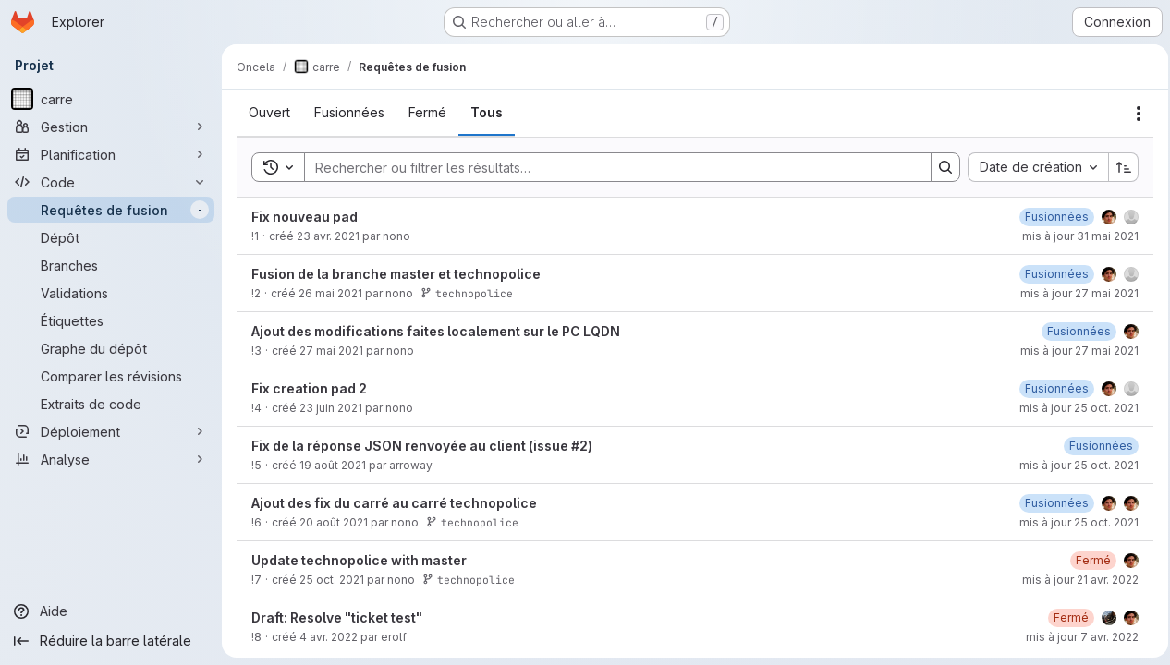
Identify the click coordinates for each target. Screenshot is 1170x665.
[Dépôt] (110, 237)
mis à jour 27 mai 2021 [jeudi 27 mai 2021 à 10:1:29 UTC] (1074, 387)
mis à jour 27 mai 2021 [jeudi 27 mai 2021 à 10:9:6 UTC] (1074, 330)
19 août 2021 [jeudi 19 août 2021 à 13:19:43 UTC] (332, 502)
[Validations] (110, 293)
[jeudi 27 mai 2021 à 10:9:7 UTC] (1051, 310)
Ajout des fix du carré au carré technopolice (394, 540)
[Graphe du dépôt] (110, 348)
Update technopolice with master (359, 597)
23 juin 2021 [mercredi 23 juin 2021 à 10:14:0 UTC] (330, 445)
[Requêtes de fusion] (110, 210)
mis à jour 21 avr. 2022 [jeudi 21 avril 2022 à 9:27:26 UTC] (1075, 616)
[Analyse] (110, 459)
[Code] (110, 182)
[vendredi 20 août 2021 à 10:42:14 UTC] (1095, 482)
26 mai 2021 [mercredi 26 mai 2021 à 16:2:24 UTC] (330, 330)
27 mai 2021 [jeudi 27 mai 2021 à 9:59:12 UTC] (331, 387)
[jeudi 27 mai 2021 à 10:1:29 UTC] (1073, 368)
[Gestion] (110, 126)
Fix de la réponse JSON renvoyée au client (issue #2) (421, 482)
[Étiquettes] (110, 320)
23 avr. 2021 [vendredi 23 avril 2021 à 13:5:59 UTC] (328, 273)
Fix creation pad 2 (309, 425)
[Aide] (110, 611)
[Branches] (110, 265)
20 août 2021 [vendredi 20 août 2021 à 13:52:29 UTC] (333, 559)
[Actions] (1133, 112)
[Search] (605, 204)
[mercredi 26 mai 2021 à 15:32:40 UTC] (1051, 253)
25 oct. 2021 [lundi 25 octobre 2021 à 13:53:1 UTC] (331, 616)
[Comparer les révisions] (110, 376)
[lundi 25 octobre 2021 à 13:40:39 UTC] (1051, 425)
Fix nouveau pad (304, 253)
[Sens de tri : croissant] (1118, 204)
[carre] (110, 99)
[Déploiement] (110, 431)
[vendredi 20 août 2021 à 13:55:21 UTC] (1051, 540)
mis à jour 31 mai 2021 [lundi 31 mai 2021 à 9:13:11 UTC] (1075, 273)
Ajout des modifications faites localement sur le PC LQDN (435, 368)
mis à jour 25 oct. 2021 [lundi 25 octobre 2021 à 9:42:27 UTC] (1073, 502)
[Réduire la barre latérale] (110, 641)
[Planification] (110, 154)
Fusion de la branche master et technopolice (396, 311)
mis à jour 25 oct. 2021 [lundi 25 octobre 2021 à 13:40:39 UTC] (1073, 445)
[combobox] (1032, 204)
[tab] (269, 150)
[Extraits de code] (110, 404)
